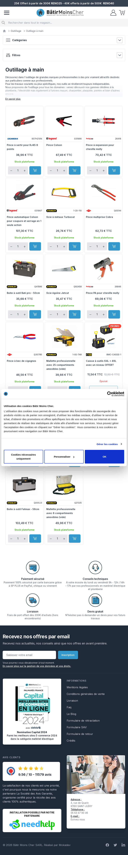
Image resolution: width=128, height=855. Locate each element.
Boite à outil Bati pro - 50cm (23, 292)
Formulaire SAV (77, 727)
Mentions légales (77, 687)
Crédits (71, 740)
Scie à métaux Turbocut (60, 217)
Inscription (68, 655)
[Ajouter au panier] (35, 170)
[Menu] (7, 13)
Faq (69, 707)
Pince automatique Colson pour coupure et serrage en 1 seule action (24, 221)
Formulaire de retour (80, 734)
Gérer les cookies (107, 444)
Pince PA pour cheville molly (102, 292)
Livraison (72, 700)
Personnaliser (64, 456)
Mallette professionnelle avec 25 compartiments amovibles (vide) (60, 364)
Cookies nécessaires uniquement (23, 456)
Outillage (16, 30)
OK (104, 456)
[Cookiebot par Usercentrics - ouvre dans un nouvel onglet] (109, 393)
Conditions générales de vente (86, 694)
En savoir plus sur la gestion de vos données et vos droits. (37, 666)
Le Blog (71, 714)
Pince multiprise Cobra (99, 217)
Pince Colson (54, 145)
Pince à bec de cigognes (21, 360)
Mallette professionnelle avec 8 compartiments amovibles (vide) (60, 513)
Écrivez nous (78, 819)
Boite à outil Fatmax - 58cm (23, 509)
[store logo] (60, 13)
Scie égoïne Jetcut (57, 292)
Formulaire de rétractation (83, 720)
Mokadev (64, 845)
